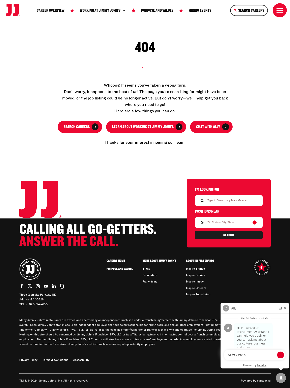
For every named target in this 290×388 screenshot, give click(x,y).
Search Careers (81, 126)
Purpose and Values (157, 10)
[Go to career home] (15, 10)
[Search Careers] (249, 10)
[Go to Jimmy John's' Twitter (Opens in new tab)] (29, 286)
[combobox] (228, 222)
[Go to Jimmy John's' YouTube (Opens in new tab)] (46, 286)
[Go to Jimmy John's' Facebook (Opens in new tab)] (21, 286)
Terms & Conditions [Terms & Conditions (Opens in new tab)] (55, 360)
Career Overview (50, 10)
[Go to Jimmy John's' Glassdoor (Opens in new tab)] (62, 286)
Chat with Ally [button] (212, 126)
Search (228, 235)
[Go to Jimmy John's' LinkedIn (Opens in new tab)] (54, 286)
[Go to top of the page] (262, 267)
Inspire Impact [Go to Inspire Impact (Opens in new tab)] (195, 281)
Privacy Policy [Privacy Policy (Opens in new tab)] (28, 360)
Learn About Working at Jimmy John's (147, 126)
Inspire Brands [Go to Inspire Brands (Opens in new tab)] (195, 268)
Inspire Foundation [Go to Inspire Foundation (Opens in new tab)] (198, 294)
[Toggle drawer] (280, 10)
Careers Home (116, 260)
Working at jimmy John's (103, 10)
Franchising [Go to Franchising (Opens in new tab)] (150, 281)
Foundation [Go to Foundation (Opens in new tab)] (150, 275)
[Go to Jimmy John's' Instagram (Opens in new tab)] (37, 286)
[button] (255, 222)
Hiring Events (200, 10)
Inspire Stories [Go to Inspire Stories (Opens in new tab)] (195, 275)
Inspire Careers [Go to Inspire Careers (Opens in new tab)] (196, 288)
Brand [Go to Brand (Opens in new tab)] (146, 268)
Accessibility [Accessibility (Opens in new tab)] (81, 360)
